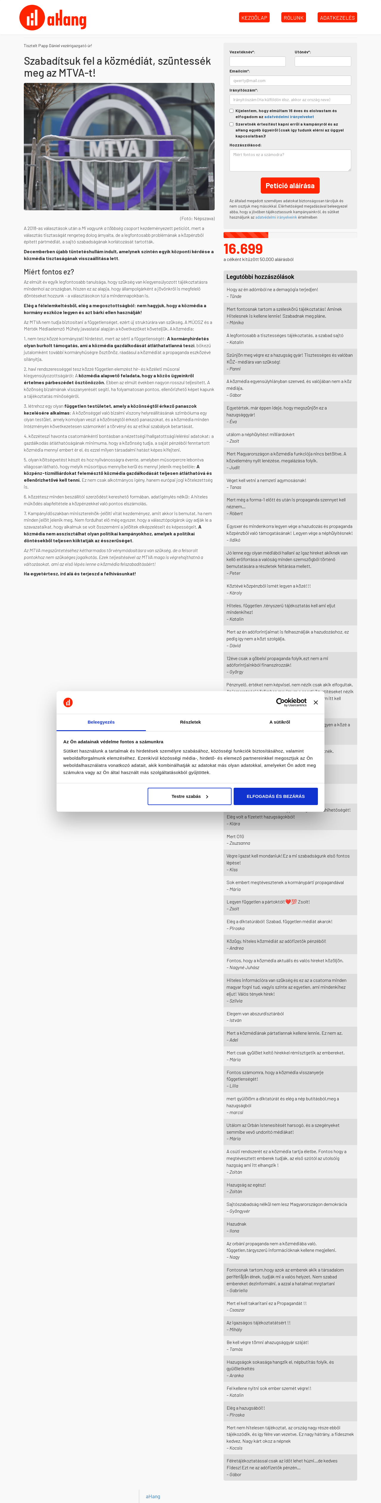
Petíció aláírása (290, 185)
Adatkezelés (337, 17)
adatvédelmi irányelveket (289, 116)
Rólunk (294, 17)
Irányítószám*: (243, 89)
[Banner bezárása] (316, 702)
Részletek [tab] (190, 722)
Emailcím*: (239, 70)
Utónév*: (303, 51)
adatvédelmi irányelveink (276, 217)
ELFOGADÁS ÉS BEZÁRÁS (276, 796)
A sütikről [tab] (279, 722)
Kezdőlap (254, 17)
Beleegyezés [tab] (101, 722)
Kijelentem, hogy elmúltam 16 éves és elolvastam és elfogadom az (283, 113)
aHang (153, 1496)
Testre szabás (189, 796)
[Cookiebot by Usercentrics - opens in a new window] (280, 702)
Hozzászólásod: (245, 144)
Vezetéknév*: (242, 51)
